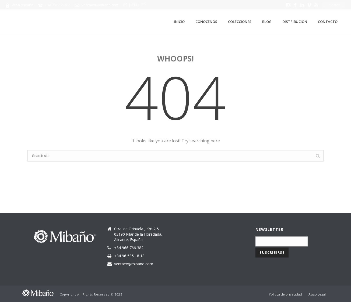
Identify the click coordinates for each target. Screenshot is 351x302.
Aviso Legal (317, 294)
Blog (267, 21)
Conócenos (206, 21)
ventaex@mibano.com (100, 4)
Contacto (328, 21)
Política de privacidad (285, 294)
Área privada (22, 4)
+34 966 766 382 (57, 4)
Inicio (179, 21)
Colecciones (239, 21)
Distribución (294, 21)
